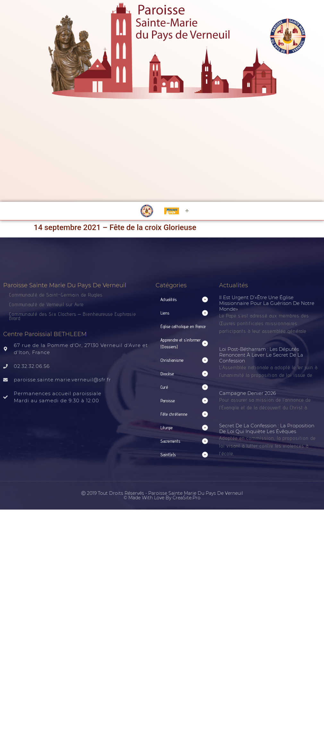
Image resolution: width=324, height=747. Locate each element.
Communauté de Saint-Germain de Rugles (56, 295)
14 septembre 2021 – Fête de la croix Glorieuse (115, 227)
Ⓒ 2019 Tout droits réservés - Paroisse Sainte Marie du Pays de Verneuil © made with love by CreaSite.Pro (162, 495)
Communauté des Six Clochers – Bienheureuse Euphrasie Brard (72, 316)
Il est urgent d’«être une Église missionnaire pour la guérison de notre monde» (266, 303)
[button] (184, 299)
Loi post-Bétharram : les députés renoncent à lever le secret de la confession (261, 355)
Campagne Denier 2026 (247, 393)
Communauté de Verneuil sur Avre (46, 304)
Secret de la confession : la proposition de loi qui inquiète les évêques (266, 428)
